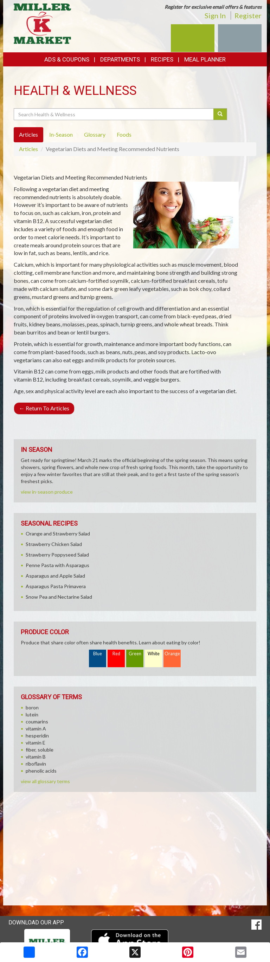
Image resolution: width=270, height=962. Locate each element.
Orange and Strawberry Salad (58, 534)
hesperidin (37, 736)
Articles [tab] (28, 134)
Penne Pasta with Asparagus (57, 565)
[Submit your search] (220, 114)
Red (116, 653)
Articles (28, 148)
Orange (172, 653)
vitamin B (36, 757)
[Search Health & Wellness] (114, 114)
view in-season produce (47, 492)
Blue (97, 653)
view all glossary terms (45, 781)
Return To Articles (44, 408)
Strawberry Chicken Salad (54, 544)
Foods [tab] (124, 134)
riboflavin (36, 764)
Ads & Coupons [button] (66, 59)
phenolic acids (41, 771)
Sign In (215, 15)
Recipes (162, 59)
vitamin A (36, 729)
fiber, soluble (39, 750)
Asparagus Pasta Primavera (56, 586)
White (154, 653)
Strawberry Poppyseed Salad (57, 555)
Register (248, 15)
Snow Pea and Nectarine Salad (59, 597)
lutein (32, 714)
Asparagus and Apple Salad (55, 576)
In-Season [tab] (61, 134)
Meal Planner (205, 59)
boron (32, 707)
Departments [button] (120, 59)
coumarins (37, 721)
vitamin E (35, 743)
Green (135, 653)
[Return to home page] (42, 23)
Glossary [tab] (94, 134)
